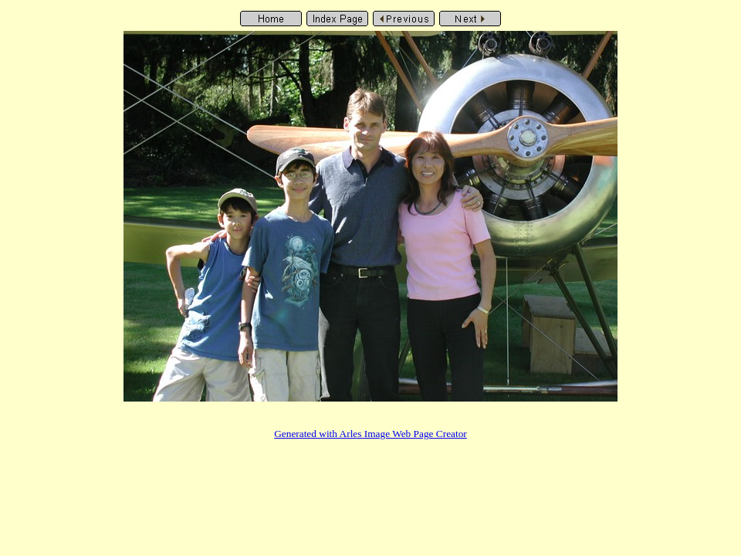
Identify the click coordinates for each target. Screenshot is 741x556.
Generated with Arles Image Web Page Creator (370, 433)
